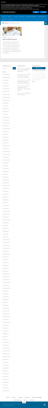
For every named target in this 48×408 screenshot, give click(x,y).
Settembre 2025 (7, 77)
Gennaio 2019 (6, 276)
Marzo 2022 (6, 177)
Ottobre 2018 (6, 285)
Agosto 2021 (6, 191)
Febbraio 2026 (6, 74)
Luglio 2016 (6, 362)
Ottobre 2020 (6, 217)
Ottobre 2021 (6, 188)
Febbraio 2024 (6, 117)
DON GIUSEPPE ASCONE (9, 39)
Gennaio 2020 (6, 242)
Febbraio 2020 (6, 239)
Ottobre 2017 (6, 319)
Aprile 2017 (6, 336)
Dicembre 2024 (7, 94)
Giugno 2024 (6, 108)
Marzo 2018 (6, 305)
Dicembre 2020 (7, 211)
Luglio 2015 (6, 376)
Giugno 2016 (6, 365)
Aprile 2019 (6, 268)
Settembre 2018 (7, 288)
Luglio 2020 (6, 225)
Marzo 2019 (6, 271)
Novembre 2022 (7, 154)
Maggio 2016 (6, 368)
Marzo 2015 (6, 387)
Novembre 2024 (7, 97)
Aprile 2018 (6, 302)
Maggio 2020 (6, 231)
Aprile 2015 (6, 385)
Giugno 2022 (6, 168)
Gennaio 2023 (6, 148)
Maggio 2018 (6, 299)
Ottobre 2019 (6, 251)
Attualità (15, 16)
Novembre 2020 (7, 214)
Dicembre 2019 (7, 245)
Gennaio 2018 (6, 311)
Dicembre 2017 (7, 313)
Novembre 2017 (7, 316)
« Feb (33, 81)
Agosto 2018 (6, 291)
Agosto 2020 (6, 222)
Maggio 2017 (6, 333)
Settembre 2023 (7, 128)
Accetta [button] (43, 405)
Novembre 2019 (7, 248)
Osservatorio (21, 16)
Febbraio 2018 (6, 308)
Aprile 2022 (6, 174)
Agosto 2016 (6, 359)
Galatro (9, 16)
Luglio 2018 (6, 293)
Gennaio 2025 (6, 91)
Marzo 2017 (6, 339)
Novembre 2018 (7, 282)
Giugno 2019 (6, 262)
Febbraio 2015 (6, 390)
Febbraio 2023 (6, 145)
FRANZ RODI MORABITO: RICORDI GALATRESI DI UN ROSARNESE (24, 76)
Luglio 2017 (6, 328)
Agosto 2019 (6, 256)
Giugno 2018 (6, 296)
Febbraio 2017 (6, 342)
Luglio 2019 (6, 259)
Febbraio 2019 (6, 274)
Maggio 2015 (6, 382)
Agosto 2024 (6, 103)
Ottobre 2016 (6, 353)
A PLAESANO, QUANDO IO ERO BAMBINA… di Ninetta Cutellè (23, 70)
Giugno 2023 (6, 137)
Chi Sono (4, 19)
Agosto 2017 (6, 325)
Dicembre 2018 (7, 279)
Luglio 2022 (6, 165)
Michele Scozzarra (41, 16)
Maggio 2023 (6, 140)
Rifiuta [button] (36, 405)
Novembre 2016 (7, 350)
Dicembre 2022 (7, 151)
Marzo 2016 (6, 370)
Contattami (10, 19)
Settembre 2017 (7, 322)
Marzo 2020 (6, 236)
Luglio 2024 (6, 105)
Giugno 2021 (6, 197)
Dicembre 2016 (7, 348)
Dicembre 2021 (7, 185)
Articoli (3, 16)
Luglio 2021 (6, 194)
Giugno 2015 (6, 379)
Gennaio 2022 (6, 182)
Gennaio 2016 (6, 373)
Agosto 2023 (6, 131)
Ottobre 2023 (6, 125)
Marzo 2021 (6, 202)
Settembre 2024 (7, 100)
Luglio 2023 (6, 134)
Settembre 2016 (7, 356)
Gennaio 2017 (6, 345)
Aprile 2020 (6, 234)
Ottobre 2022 (6, 157)
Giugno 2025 (6, 85)
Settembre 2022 (7, 160)
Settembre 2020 (7, 219)
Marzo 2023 (6, 142)
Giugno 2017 (6, 331)
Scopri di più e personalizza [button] (8, 405)
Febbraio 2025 (6, 88)
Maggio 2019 (6, 265)
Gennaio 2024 (6, 120)
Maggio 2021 (6, 199)
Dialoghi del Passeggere (31, 16)
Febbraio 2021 (6, 205)
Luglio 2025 (6, 83)
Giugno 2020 (6, 228)
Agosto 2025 (6, 80)
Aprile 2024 (6, 114)
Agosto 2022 (6, 162)
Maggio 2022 (6, 171)
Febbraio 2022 (6, 179)
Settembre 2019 (7, 254)
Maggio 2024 (6, 111)
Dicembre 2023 (7, 123)
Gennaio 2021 (6, 208)
